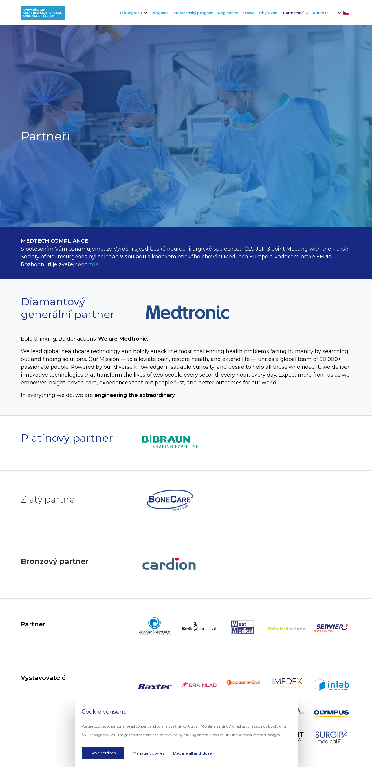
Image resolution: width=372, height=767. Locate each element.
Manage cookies (148, 753)
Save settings (103, 752)
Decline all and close (192, 753)
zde (94, 264)
